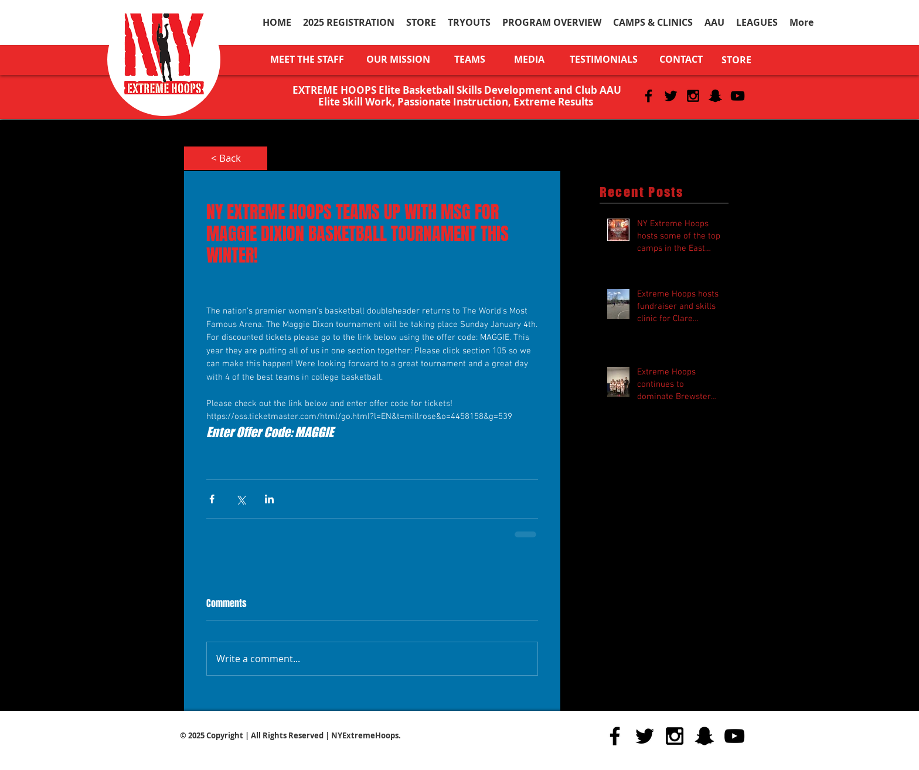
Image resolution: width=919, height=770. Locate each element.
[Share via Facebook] (211, 499)
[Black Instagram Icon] (693, 95)
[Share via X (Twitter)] (240, 499)
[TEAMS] (469, 59)
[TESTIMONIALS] (603, 59)
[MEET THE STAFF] (307, 59)
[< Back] (225, 158)
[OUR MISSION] (398, 59)
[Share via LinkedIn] (269, 499)
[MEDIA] (529, 59)
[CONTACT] (681, 59)
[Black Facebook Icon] (648, 95)
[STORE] (736, 59)
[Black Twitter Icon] (670, 95)
